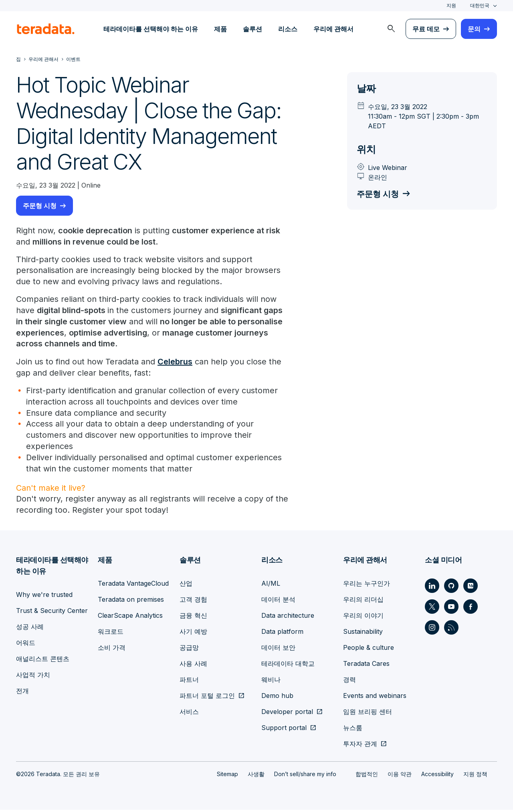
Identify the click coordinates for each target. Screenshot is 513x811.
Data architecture (287, 617)
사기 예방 (193, 633)
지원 (451, 5)
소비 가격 (111, 649)
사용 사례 (193, 665)
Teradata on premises (131, 601)
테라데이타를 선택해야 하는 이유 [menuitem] (150, 29)
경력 (349, 681)
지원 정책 (475, 775)
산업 (186, 584)
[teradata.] (45, 28)
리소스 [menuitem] (287, 29)
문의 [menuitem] (474, 29)
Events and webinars (374, 697)
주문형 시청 (40, 206)
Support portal (284, 729)
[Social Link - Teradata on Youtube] (451, 608)
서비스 (189, 713)
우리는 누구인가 (366, 584)
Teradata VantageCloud (133, 584)
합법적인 (366, 775)
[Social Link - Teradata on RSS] (451, 628)
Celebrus (175, 362)
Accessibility (437, 775)
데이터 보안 (278, 649)
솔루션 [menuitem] (252, 29)
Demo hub (277, 697)
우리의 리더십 (363, 601)
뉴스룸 (352, 729)
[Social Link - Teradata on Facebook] (470, 608)
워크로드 (110, 633)
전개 (22, 692)
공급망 (189, 649)
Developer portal (287, 713)
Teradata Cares (366, 665)
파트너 (189, 681)
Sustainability (363, 633)
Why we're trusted (44, 596)
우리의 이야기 (363, 617)
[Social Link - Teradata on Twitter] (432, 608)
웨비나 (271, 681)
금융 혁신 (193, 617)
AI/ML (270, 584)
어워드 (25, 644)
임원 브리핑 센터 (367, 713)
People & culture (368, 649)
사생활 (256, 775)
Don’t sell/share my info (305, 775)
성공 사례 (30, 628)
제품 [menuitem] (220, 29)
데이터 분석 (278, 601)
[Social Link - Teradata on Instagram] (432, 628)
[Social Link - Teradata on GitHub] (451, 587)
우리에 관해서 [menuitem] (333, 29)
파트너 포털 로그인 (207, 697)
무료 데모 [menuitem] (426, 29)
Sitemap (227, 775)
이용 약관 (400, 775)
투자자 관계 (360, 745)
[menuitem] (391, 28)
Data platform (282, 633)
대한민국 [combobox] (479, 5)
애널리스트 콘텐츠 (42, 660)
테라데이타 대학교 (288, 665)
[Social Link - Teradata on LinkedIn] (432, 587)
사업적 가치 (33, 676)
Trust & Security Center (52, 612)
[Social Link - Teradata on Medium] (470, 587)
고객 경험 (193, 601)
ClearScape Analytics (130, 617)
